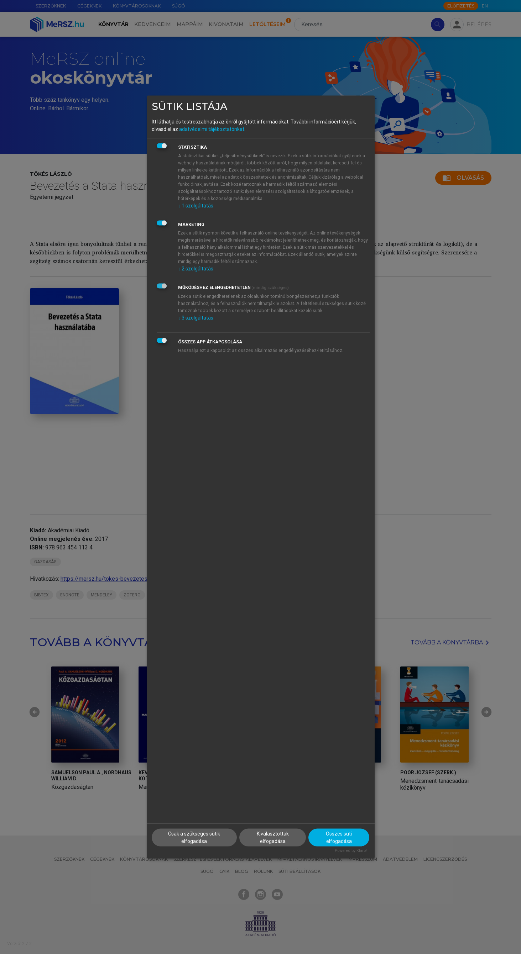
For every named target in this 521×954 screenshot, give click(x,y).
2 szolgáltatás (195, 269)
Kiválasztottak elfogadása (273, 837)
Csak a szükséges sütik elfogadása (194, 837)
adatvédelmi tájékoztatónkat (211, 129)
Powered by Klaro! (351, 850)
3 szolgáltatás (195, 318)
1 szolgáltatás (195, 206)
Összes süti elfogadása (339, 837)
